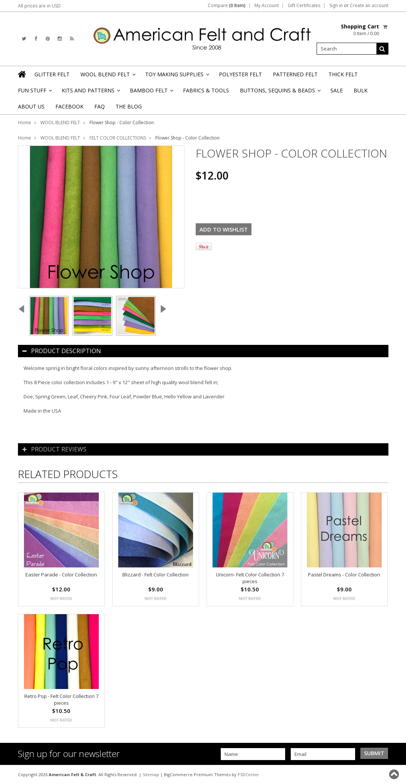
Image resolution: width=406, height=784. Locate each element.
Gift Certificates (304, 5)
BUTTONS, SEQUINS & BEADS (280, 92)
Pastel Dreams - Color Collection (344, 574)
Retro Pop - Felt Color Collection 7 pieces (61, 699)
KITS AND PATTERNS (90, 92)
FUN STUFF (34, 92)
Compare (226, 5)
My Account (266, 5)
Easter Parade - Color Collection (61, 574)
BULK (360, 90)
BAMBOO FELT (151, 92)
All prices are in (39, 6)
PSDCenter (248, 774)
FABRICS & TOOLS (206, 90)
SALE (336, 90)
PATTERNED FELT (295, 74)
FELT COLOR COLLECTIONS (117, 138)
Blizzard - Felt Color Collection (155, 574)
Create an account (369, 5)
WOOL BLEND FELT (107, 76)
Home (24, 122)
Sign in (336, 5)
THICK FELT (343, 74)
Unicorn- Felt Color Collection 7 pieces (250, 578)
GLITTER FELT (52, 74)
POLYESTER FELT (240, 74)
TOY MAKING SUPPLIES (176, 76)
